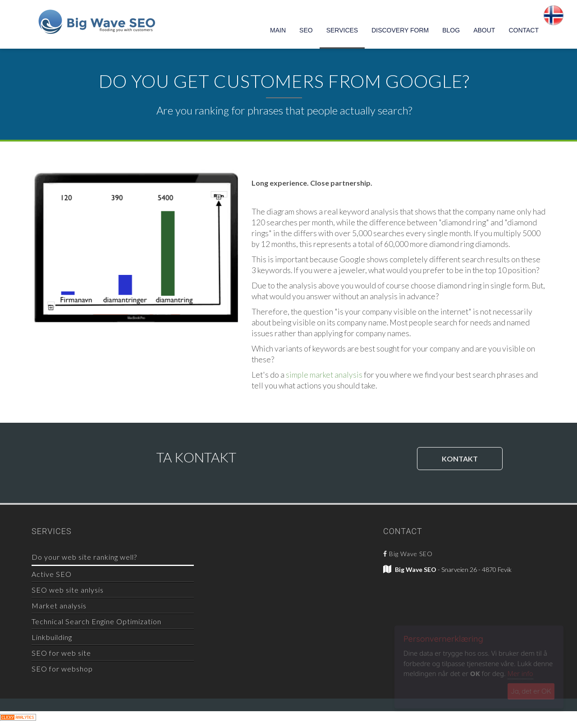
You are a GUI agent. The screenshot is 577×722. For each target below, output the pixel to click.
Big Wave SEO (408, 553)
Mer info (520, 673)
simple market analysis (324, 374)
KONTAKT (460, 458)
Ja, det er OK (531, 691)
